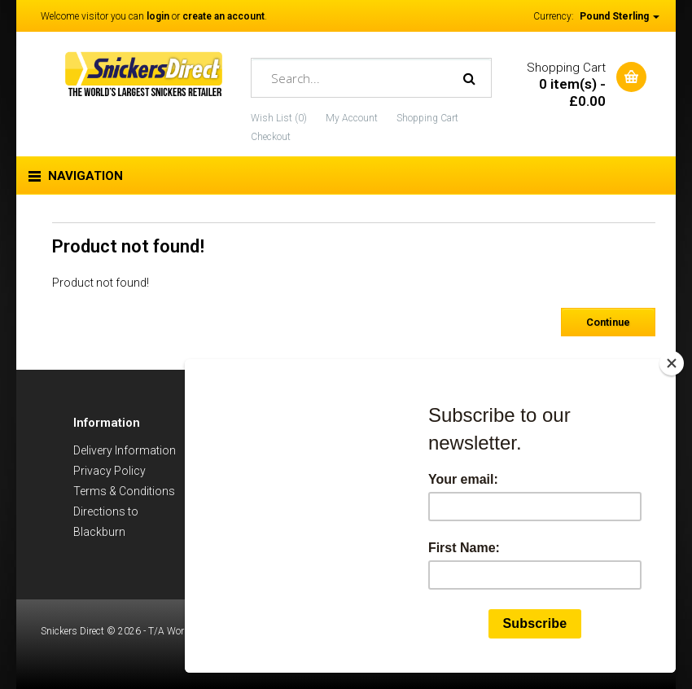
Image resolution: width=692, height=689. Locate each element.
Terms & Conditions (124, 491)
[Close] (671, 363)
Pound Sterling (619, 16)
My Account (352, 118)
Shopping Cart (427, 118)
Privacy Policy (109, 470)
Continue (608, 322)
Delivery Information (124, 450)
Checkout (271, 137)
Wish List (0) (279, 118)
